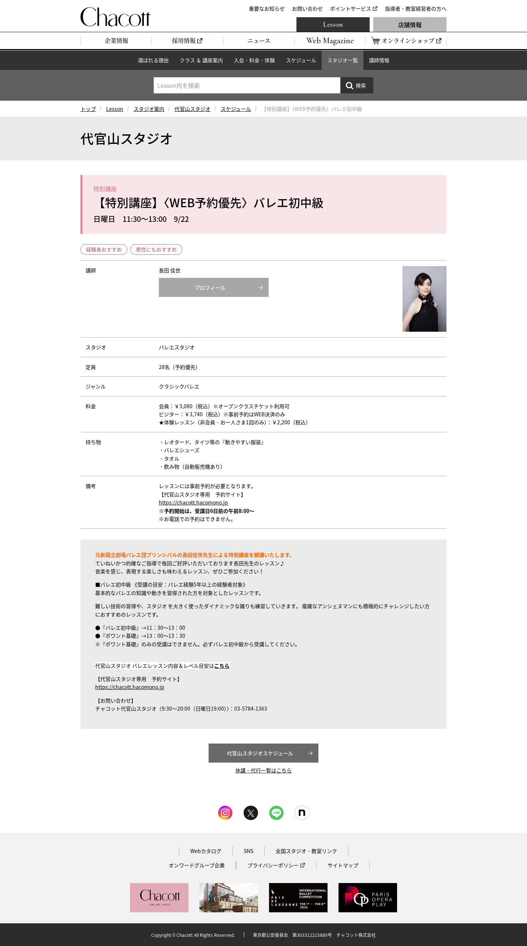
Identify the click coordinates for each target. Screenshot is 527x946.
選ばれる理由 (153, 60)
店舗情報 (410, 24)
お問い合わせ (307, 8)
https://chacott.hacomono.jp (193, 502)
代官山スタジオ (192, 108)
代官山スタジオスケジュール (260, 753)
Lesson (333, 24)
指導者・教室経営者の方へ (415, 8)
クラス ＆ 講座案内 (201, 60)
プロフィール (210, 287)
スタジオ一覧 (342, 60)
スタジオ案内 (149, 108)
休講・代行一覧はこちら (263, 770)
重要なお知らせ (267, 8)
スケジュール (301, 60)
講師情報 (379, 60)
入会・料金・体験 (254, 60)
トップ (88, 108)
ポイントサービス (350, 8)
